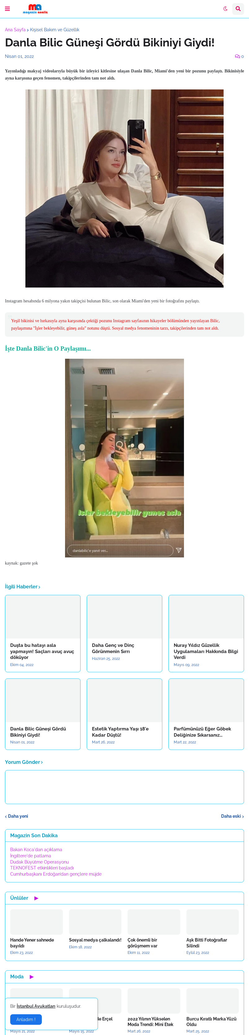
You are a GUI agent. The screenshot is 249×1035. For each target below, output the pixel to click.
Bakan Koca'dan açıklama (36, 849)
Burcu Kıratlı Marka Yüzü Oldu (211, 1021)
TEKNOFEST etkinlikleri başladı (42, 867)
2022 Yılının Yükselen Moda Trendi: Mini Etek (150, 1021)
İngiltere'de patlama (30, 855)
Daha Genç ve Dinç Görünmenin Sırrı (113, 648)
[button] (7, 9)
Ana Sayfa (15, 30)
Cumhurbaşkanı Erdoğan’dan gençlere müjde (56, 874)
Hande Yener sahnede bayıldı (32, 943)
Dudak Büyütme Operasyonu (39, 862)
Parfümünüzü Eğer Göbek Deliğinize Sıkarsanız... (202, 732)
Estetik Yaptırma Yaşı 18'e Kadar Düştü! (120, 732)
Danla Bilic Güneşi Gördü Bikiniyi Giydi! (38, 732)
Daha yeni (18, 816)
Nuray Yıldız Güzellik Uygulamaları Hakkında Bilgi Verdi (206, 651)
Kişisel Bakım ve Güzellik (54, 30)
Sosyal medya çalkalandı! (95, 940)
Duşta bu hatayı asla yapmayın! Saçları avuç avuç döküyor (42, 651)
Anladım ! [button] (26, 1019)
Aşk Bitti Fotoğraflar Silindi (206, 943)
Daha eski (231, 816)
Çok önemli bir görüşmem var (142, 943)
